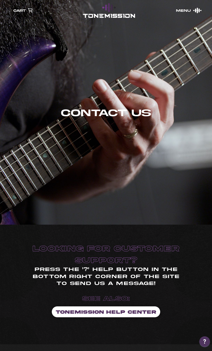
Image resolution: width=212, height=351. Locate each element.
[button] (188, 10)
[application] (204, 342)
